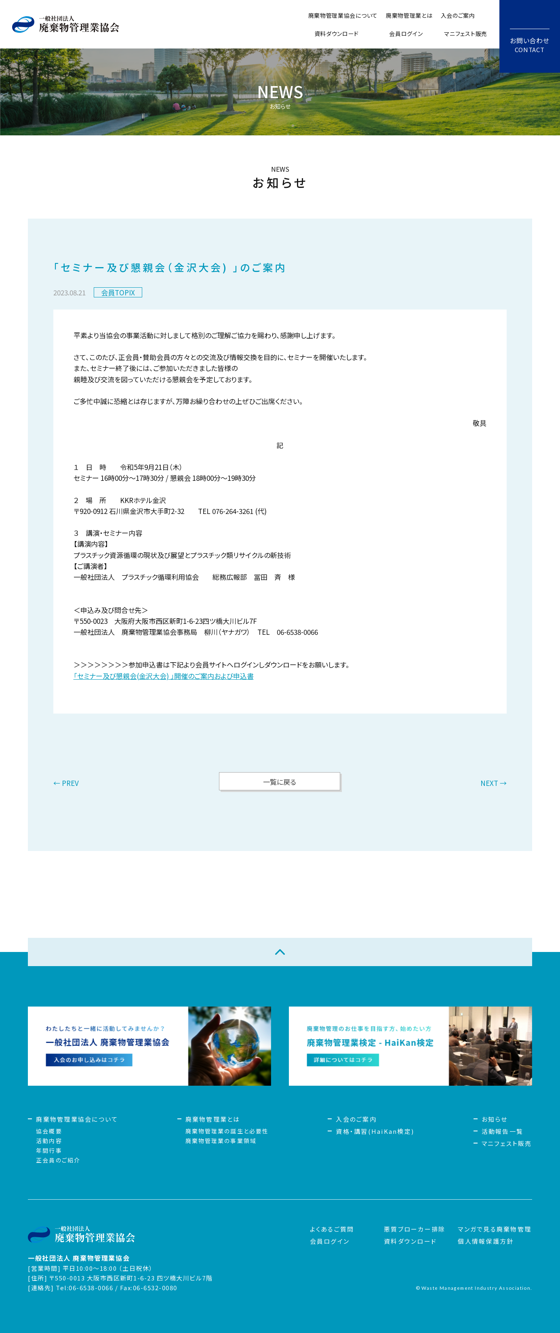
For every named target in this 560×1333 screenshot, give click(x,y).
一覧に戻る (279, 782)
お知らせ (495, 1119)
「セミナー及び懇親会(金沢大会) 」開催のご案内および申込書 (164, 676)
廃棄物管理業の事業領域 (221, 1141)
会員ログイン (406, 33)
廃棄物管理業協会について (343, 15)
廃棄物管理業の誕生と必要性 (227, 1131)
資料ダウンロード (336, 33)
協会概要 (49, 1131)
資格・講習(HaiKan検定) (375, 1131)
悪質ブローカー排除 (414, 1229)
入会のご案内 (458, 15)
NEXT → (493, 783)
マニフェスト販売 (465, 33)
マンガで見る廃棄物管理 (494, 1229)
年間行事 (49, 1150)
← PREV (66, 783)
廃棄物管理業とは (409, 15)
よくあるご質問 (332, 1229)
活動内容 (49, 1141)
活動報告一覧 (503, 1131)
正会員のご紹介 (58, 1160)
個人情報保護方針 (486, 1241)
